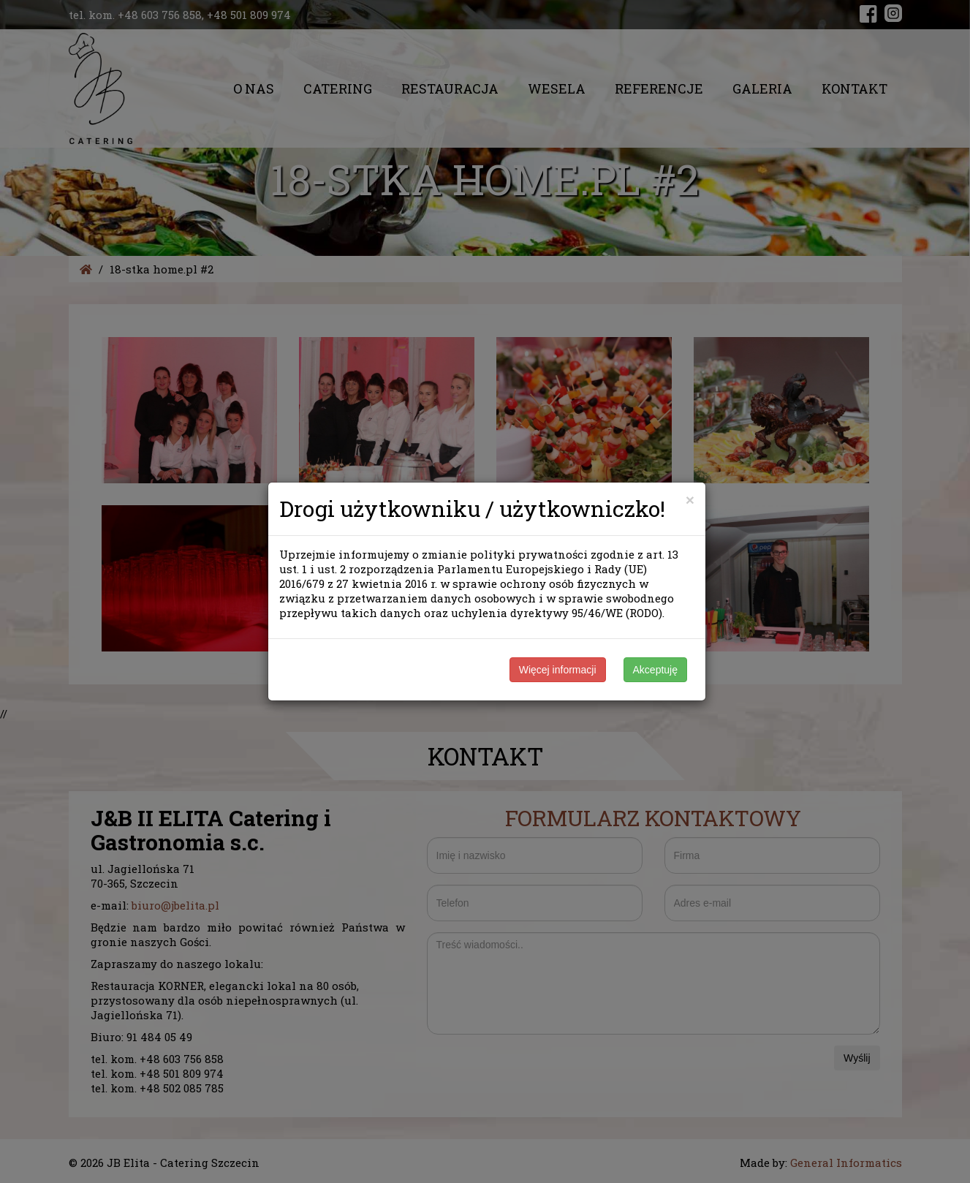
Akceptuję (655, 670)
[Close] (690, 499)
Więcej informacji (557, 670)
